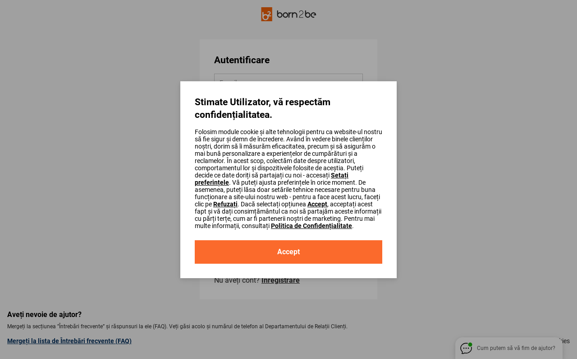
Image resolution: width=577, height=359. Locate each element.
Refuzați (225, 204)
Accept (317, 204)
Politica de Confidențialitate (311, 225)
